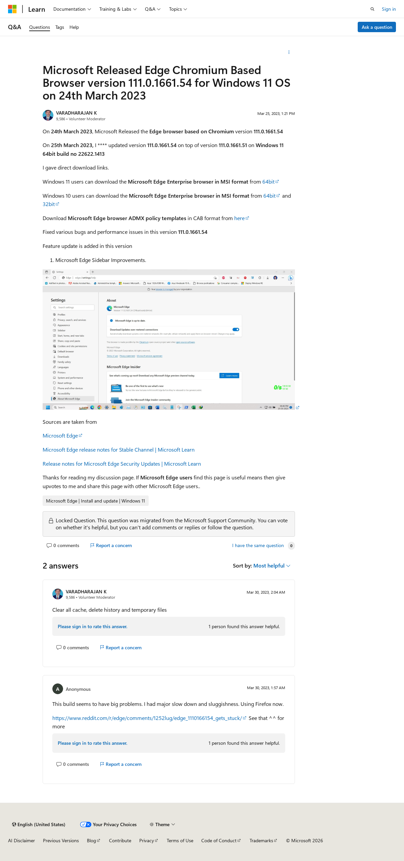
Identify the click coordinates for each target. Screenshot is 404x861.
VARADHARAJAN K (76, 113)
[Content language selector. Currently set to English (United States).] (38, 824)
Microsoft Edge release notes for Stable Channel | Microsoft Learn (119, 449)
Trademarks (261, 840)
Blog (91, 840)
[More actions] (289, 52)
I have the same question (258, 545)
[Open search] (372, 9)
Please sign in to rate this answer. (92, 626)
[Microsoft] (12, 9)
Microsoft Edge (60, 435)
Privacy (146, 840)
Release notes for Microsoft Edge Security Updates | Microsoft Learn (122, 463)
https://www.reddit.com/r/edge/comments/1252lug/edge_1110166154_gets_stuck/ (147, 717)
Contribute (120, 840)
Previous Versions (61, 840)
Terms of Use (180, 840)
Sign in (389, 9)
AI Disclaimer (21, 840)
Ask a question (377, 27)
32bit (49, 203)
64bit (268, 181)
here (239, 217)
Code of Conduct (219, 840)
